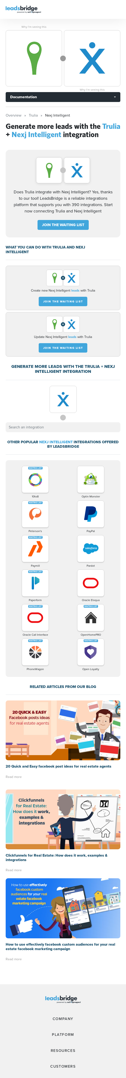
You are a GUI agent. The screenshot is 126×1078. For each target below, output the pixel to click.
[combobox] (63, 427)
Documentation (23, 97)
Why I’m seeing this (33, 26)
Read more (14, 776)
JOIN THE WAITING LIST (63, 225)
